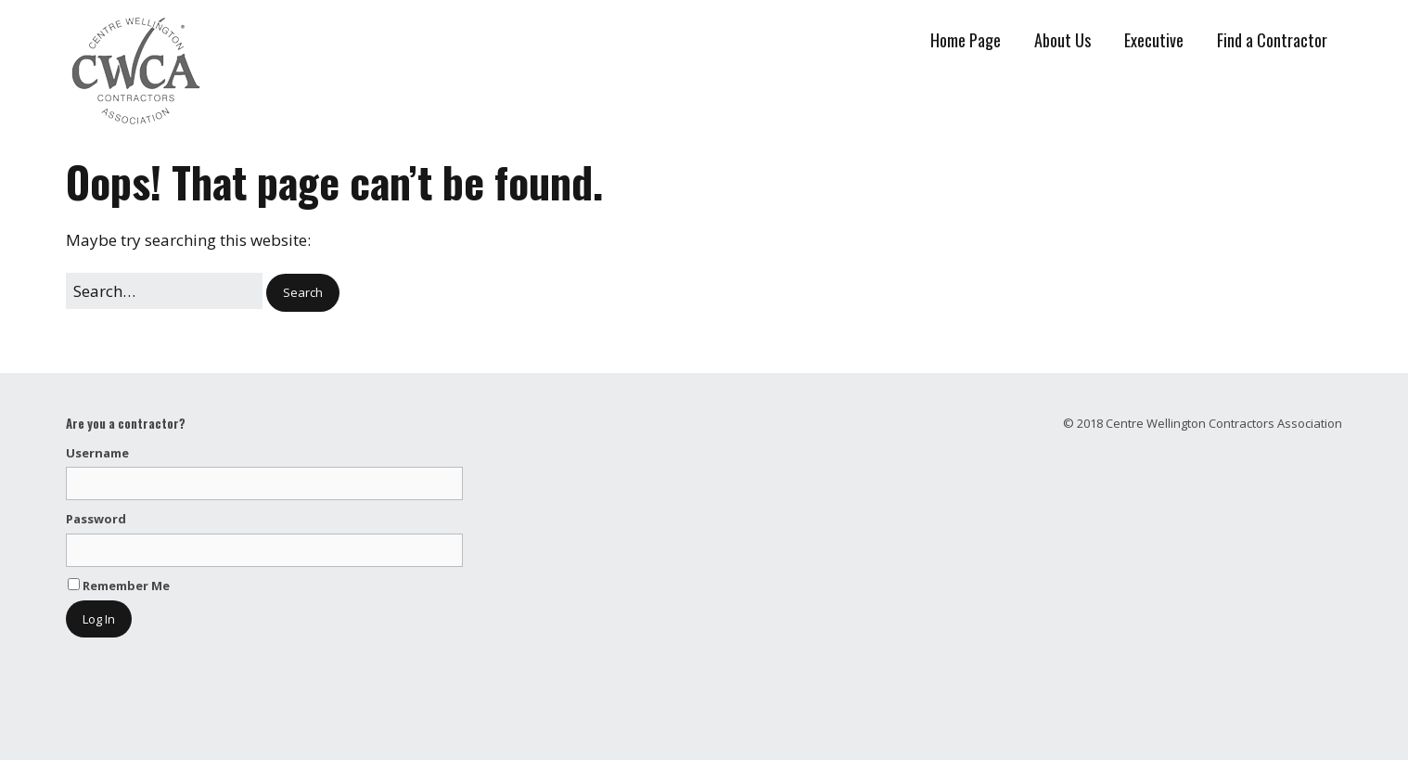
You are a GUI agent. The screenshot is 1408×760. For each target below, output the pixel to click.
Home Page (965, 40)
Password (96, 518)
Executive (1154, 40)
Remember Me (119, 585)
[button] (302, 293)
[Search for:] (164, 291)
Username (97, 452)
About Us (1062, 40)
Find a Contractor (1272, 40)
